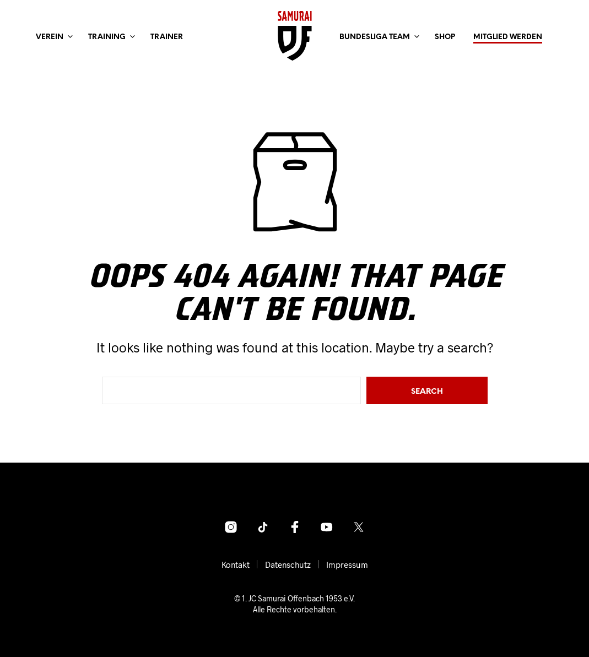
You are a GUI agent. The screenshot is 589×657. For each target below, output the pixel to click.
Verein (49, 37)
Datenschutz (288, 564)
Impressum (347, 564)
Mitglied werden (507, 37)
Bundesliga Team (374, 37)
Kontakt (235, 564)
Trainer (166, 37)
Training (107, 37)
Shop (445, 37)
